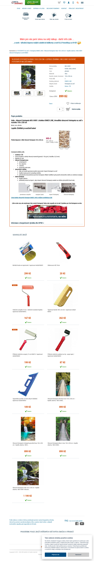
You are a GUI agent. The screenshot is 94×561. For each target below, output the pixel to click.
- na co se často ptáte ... (74, 521)
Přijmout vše (55, 554)
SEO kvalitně (25, 552)
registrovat (80, 8)
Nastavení (78, 554)
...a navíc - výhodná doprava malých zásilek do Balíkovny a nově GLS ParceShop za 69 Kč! (45, 42)
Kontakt (64, 8)
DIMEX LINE (68, 81)
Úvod (18, 8)
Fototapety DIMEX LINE (36, 51)
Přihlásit (72, 8)
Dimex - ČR (68, 86)
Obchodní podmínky (52, 8)
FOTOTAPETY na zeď (23, 51)
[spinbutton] (60, 109)
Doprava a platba (38, 8)
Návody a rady (26, 8)
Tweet (50, 104)
